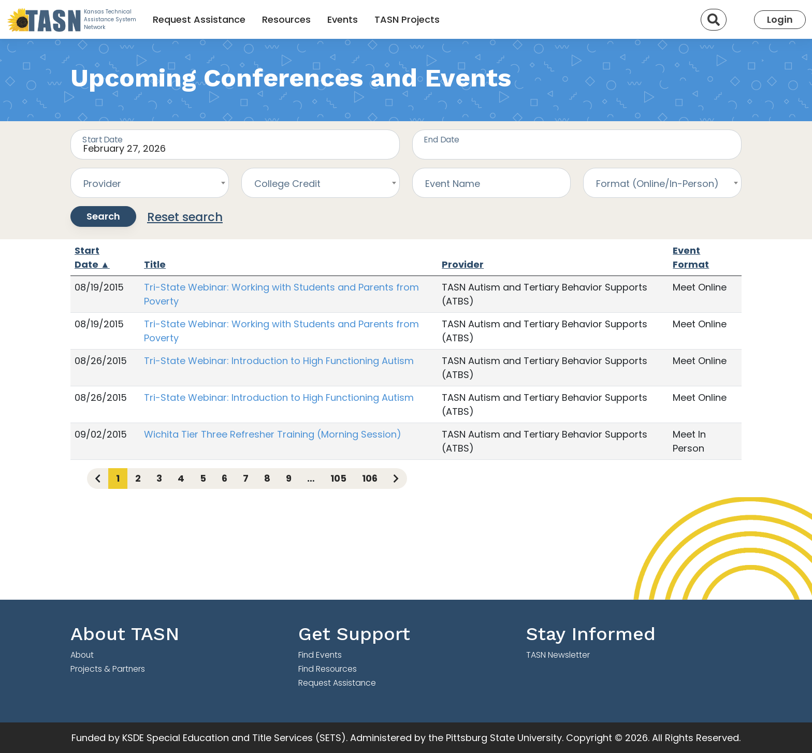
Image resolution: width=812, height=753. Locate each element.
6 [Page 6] (224, 478)
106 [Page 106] (370, 478)
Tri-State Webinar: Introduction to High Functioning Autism (279, 360)
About (82, 655)
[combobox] (149, 183)
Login (780, 19)
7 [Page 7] (246, 478)
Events (342, 19)
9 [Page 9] (289, 478)
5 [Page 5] (203, 478)
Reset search (185, 217)
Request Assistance (199, 19)
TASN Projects (407, 19)
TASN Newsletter (558, 655)
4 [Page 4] (181, 478)
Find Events (320, 655)
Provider (463, 264)
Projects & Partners (107, 669)
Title (155, 264)
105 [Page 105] (338, 478)
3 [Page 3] (159, 478)
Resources (286, 19)
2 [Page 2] (138, 478)
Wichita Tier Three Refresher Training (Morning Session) (272, 434)
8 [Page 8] (267, 478)
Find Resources (327, 669)
